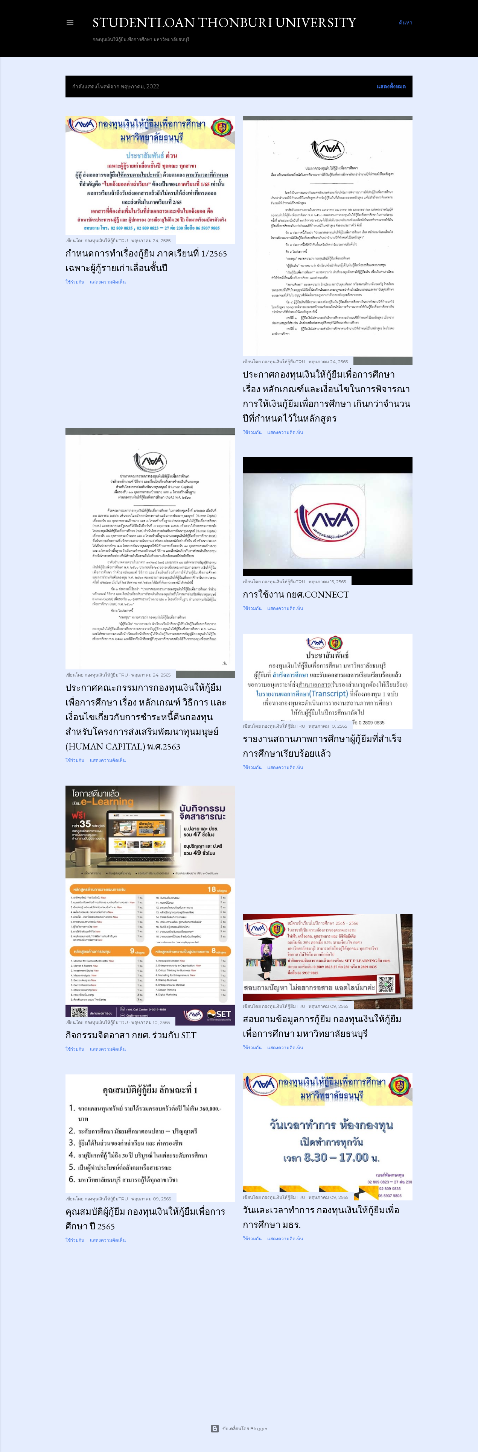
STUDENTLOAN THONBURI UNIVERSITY (224, 22)
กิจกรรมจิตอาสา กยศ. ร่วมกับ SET (130, 1035)
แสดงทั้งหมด (391, 86)
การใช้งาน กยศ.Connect (296, 594)
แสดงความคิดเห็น (108, 282)
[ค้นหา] (406, 23)
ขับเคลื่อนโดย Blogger (239, 1428)
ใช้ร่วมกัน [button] (74, 282)
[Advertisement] (150, 357)
